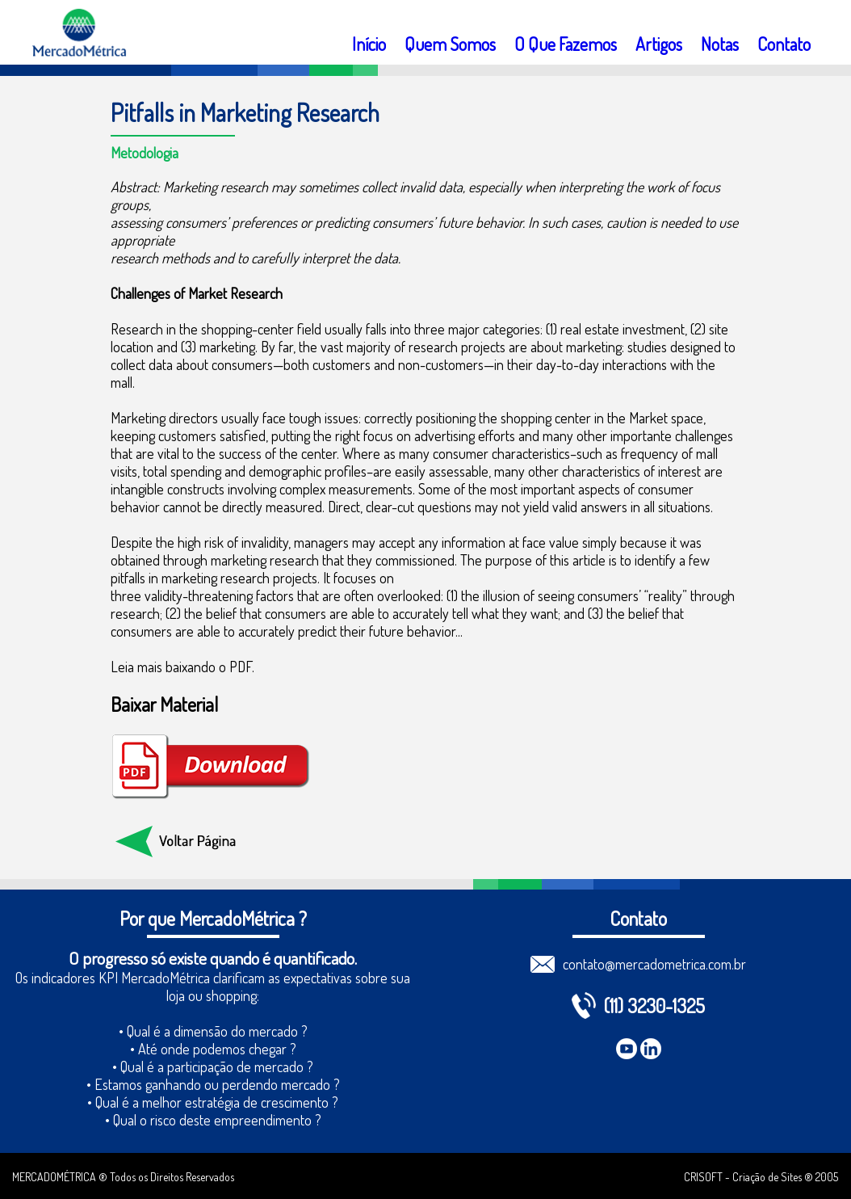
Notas (720, 43)
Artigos (658, 43)
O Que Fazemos (565, 43)
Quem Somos (450, 43)
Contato (784, 43)
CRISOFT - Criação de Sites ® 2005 (761, 1177)
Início (369, 43)
